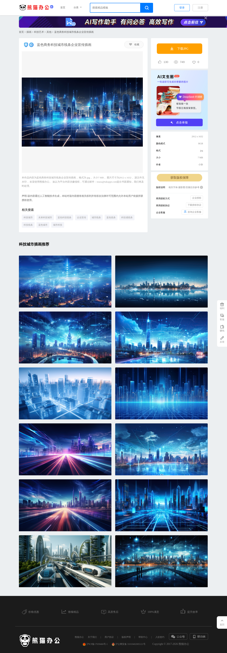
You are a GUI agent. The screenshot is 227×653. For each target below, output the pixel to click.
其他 (49, 32)
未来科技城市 (45, 217)
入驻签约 (159, 637)
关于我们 (92, 637)
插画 (28, 32)
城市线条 (96, 217)
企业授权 (196, 198)
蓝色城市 (42, 225)
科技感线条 (127, 217)
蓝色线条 (111, 217)
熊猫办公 (79, 637)
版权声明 (126, 637)
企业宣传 (81, 217)
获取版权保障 (179, 177)
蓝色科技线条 (64, 217)
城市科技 (57, 225)
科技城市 (28, 217)
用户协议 (109, 637)
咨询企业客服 (192, 211)
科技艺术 (39, 32)
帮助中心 (143, 637)
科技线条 (28, 225)
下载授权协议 (194, 205)
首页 (62, 7)
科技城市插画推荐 (34, 244)
